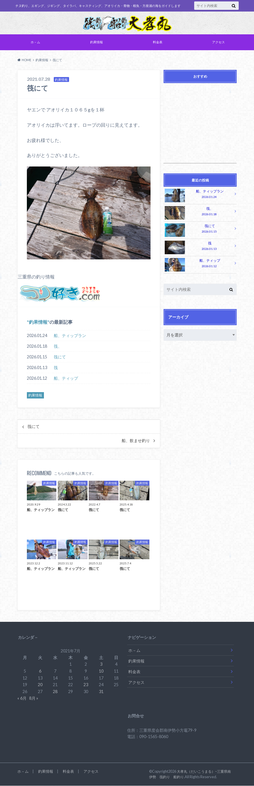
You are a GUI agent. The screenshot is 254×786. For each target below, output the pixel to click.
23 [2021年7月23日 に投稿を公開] (86, 685)
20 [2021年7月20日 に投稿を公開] (40, 685)
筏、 (58, 346)
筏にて (60, 357)
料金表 (157, 42)
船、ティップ (66, 378)
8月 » (33, 698)
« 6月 (22, 698)
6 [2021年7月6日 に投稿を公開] (40, 671)
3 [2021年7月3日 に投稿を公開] (101, 664)
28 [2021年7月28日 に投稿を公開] (55, 692)
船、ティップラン (70, 336)
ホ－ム (35, 42)
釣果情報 (96, 42)
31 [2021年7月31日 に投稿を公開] (101, 692)
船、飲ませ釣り (136, 441)
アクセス (218, 42)
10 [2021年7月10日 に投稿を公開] (101, 671)
